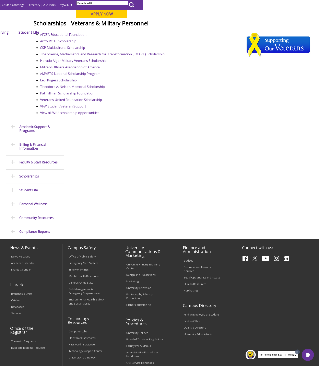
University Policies (137, 260)
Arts (135, 32)
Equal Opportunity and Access (202, 205)
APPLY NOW (278, 14)
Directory (210, 5)
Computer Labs (78, 259)
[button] (308, 355)
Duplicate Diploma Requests (28, 275)
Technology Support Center (85, 279)
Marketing (132, 209)
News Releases (20, 184)
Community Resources (36, 146)
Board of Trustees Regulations (145, 267)
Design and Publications (141, 202)
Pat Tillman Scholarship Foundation (100, 123)
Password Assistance (82, 272)
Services (16, 241)
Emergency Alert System (83, 191)
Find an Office (192, 249)
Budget (188, 188)
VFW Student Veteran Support (96, 136)
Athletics (156, 32)
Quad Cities (99, 24)
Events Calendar (21, 197)
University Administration (199, 262)
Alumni (116, 32)
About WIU (34, 32)
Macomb (80, 24)
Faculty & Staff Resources (38, 90)
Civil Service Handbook (140, 290)
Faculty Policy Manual (139, 273)
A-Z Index (225, 5)
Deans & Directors (195, 255)
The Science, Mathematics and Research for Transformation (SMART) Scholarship (135, 84)
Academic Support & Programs (34, 56)
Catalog (15, 228)
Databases (17, 234)
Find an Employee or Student (201, 242)
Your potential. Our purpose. (47, 24)
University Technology (82, 285)
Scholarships (29, 104)
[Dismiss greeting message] (297, 352)
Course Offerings (189, 5)
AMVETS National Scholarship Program (103, 103)
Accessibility (21, 333)
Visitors (40, 5)
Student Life (204, 32)
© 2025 (16, 351)
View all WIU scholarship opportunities (103, 142)
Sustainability (70, 333)
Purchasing (191, 218)
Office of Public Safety (82, 184)
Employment (45, 333)
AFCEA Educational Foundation (97, 64)
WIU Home (78, 42)
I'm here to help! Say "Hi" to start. (278, 355)
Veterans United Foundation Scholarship (104, 129)
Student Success (100, 42)
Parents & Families (18, 5)
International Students (63, 5)
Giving (179, 32)
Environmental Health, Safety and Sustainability (86, 229)
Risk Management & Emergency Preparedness (85, 218)
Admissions (90, 32)
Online (117, 24)
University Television (138, 215)
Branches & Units (21, 221)
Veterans (121, 42)
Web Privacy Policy (92, 351)
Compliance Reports (34, 159)
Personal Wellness (33, 132)
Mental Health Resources (84, 204)
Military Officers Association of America (103, 97)
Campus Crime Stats (81, 210)
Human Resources (195, 212)
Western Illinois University (65, 17)
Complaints (133, 307)
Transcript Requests (23, 269)
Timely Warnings (79, 197)
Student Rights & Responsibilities (136, 298)
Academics (62, 32)
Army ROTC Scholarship (91, 71)
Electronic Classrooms (82, 265)
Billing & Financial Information (32, 74)
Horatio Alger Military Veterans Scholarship (106, 90)
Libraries (169, 5)
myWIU (240, 5)
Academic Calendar (22, 191)
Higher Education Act (138, 232)
